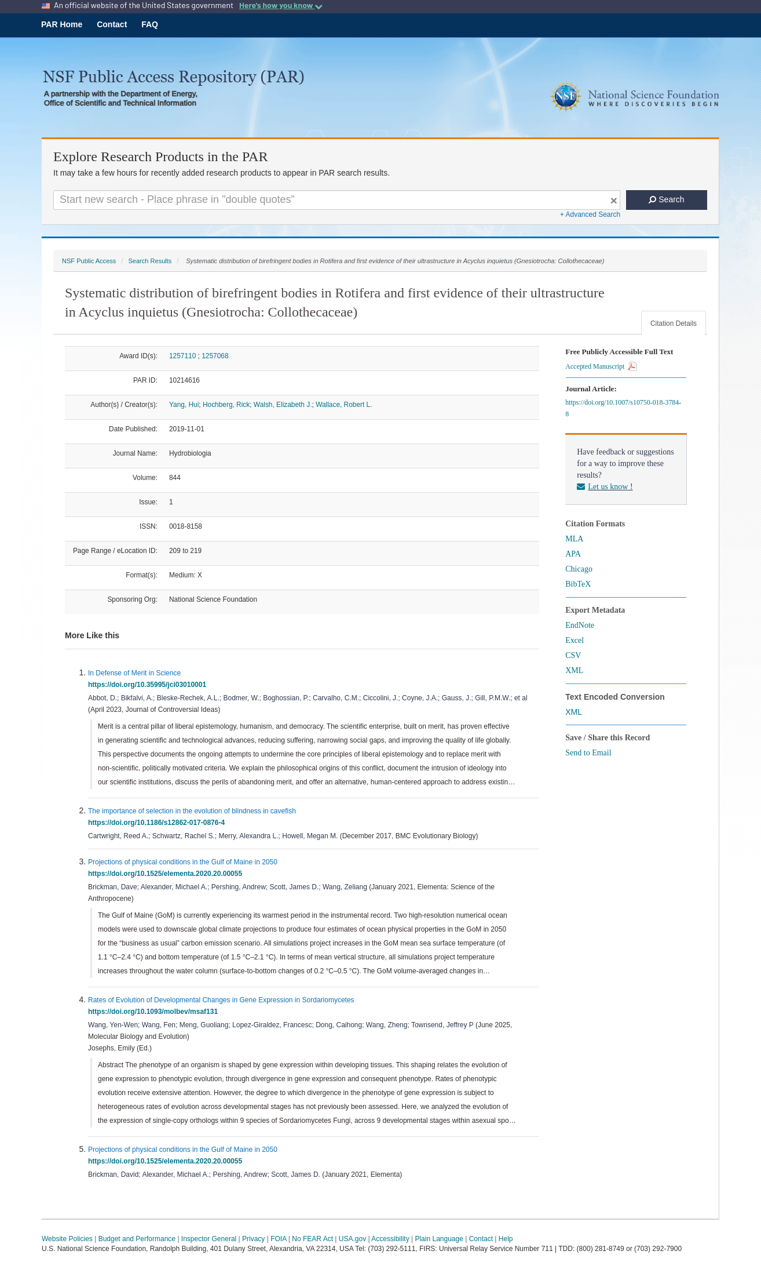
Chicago (578, 569)
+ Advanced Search (590, 214)
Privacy (253, 1239)
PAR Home (61, 24)
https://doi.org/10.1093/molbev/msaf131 (155, 1012)
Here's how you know (281, 5)
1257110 (182, 356)
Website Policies (67, 1239)
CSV (573, 655)
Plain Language (439, 1239)
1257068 (215, 356)
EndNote (579, 625)
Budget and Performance (136, 1239)
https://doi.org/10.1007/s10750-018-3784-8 (623, 408)
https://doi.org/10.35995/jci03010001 (149, 685)
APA (573, 554)
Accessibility (390, 1239)
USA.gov (352, 1239)
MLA (574, 538)
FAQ (149, 24)
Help (506, 1239)
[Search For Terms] (336, 200)
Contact (112, 24)
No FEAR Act (312, 1239)
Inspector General (208, 1239)
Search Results (149, 260)
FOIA (278, 1239)
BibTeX (578, 584)
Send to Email (588, 752)
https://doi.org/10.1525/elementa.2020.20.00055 (167, 874)
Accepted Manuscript (601, 366)
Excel (574, 640)
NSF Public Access (89, 260)
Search (666, 199)
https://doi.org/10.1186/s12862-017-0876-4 (158, 823)
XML (574, 670)
